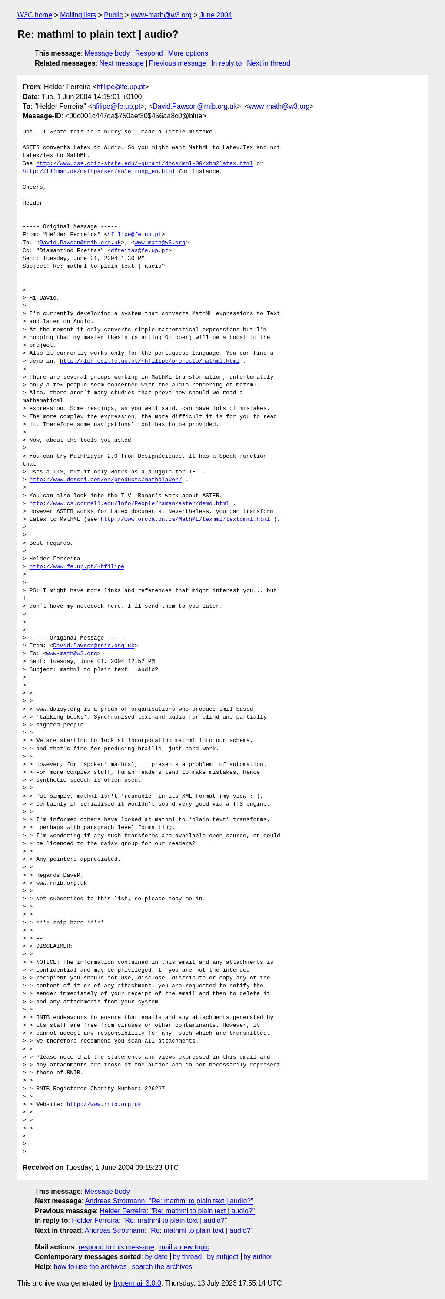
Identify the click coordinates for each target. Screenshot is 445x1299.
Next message (122, 63)
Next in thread (268, 63)
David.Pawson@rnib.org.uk (195, 106)
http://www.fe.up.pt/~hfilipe (77, 567)
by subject (222, 1256)
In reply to (226, 63)
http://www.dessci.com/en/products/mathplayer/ (106, 480)
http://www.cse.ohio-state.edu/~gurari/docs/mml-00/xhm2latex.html (144, 164)
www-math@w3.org (161, 15)
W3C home (34, 15)
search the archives (162, 1266)
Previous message (177, 63)
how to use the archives (90, 1266)
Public (113, 15)
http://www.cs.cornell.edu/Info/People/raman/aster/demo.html (129, 504)
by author (257, 1256)
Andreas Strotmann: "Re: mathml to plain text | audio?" (169, 1201)
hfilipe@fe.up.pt (120, 86)
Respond (149, 53)
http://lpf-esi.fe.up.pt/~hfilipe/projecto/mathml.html (149, 361)
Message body (107, 53)
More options (188, 53)
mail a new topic (184, 1247)
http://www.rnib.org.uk (103, 1105)
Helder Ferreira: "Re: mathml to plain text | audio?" (177, 1211)
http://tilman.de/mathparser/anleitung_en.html (99, 172)
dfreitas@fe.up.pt (140, 251)
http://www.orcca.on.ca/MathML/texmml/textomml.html (185, 519)
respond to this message (116, 1247)
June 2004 (215, 15)
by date (156, 1256)
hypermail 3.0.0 (137, 1283)
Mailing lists (78, 15)
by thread (187, 1256)
